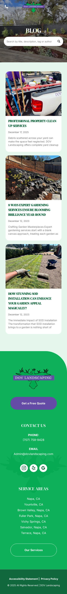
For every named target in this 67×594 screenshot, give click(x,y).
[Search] (33, 41)
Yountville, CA (33, 504)
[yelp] (34, 468)
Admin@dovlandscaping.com (33, 454)
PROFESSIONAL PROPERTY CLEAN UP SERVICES (32, 123)
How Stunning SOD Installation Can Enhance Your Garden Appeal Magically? (29, 300)
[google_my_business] (43, 468)
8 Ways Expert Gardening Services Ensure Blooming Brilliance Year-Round (29, 210)
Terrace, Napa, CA (33, 533)
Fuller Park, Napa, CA (33, 516)
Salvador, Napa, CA (33, 527)
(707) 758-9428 (33, 440)
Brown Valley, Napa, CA (34, 510)
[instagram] (24, 468)
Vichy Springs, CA (33, 521)
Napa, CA (33, 499)
